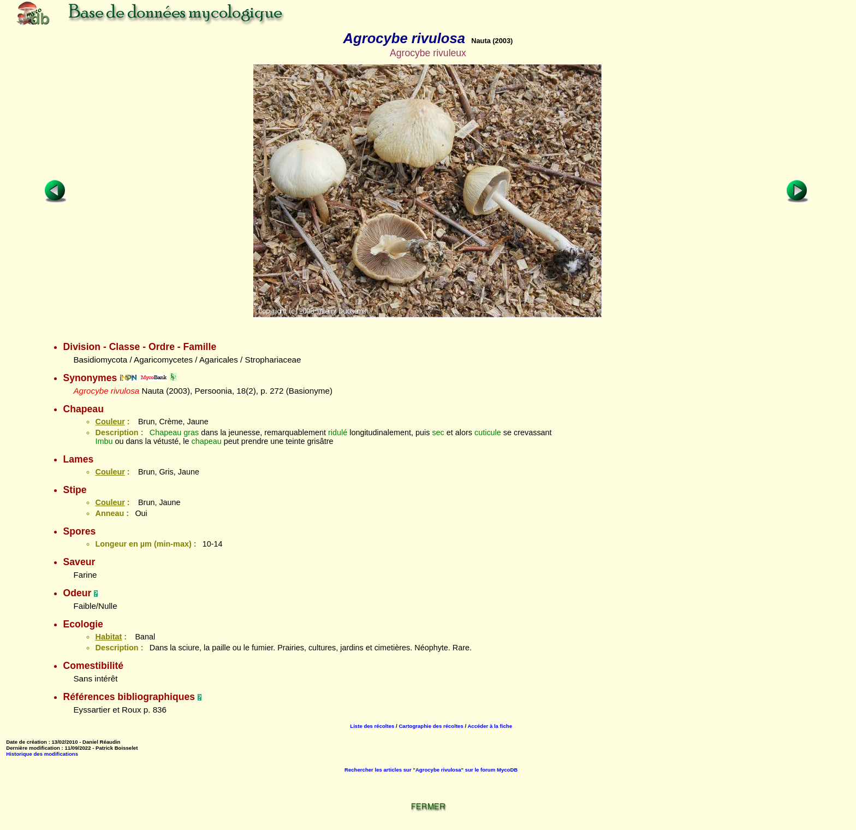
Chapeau (165, 432)
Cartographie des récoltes (431, 726)
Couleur (109, 421)
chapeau (206, 441)
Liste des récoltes (372, 726)
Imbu (103, 441)
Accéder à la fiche (489, 726)
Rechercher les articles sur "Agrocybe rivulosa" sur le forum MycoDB (431, 770)
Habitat (108, 636)
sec (438, 432)
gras (191, 432)
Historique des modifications (42, 754)
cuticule (487, 432)
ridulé (337, 432)
